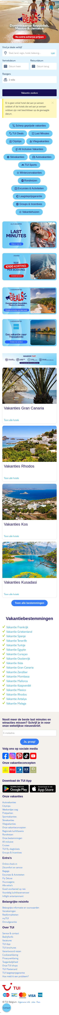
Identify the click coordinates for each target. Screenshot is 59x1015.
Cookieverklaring (10, 954)
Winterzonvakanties (29, 172)
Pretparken (7, 812)
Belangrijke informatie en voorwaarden (20, 907)
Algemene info (24, 1002)
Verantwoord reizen (11, 951)
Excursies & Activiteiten (29, 188)
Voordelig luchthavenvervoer (15, 892)
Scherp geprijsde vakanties (29, 125)
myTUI (5, 918)
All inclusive (7, 841)
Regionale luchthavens (13, 831)
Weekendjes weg (10, 809)
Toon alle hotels (11, 420)
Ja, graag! (30, 741)
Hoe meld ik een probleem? (15, 976)
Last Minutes (40, 133)
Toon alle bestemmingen (29, 603)
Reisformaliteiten (10, 914)
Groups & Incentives (29, 204)
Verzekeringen (9, 911)
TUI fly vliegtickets (11, 848)
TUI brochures (9, 947)
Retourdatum (36, 60)
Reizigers (6, 73)
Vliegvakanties (39, 141)
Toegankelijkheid (10, 961)
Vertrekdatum (9, 60)
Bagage (5, 871)
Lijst (53, 53)
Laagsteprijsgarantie (29, 196)
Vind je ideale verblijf (12, 47)
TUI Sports (29, 165)
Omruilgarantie (9, 921)
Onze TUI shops (10, 965)
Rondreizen (29, 180)
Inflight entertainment (12, 896)
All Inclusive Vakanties (29, 149)
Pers (38, 1002)
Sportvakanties (9, 816)
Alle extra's (7, 885)
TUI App (6, 943)
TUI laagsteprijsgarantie (13, 972)
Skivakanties (15, 157)
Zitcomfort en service (12, 867)
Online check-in (9, 863)
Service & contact (10, 933)
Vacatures (7, 940)
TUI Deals (16, 133)
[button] (6, 1007)
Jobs (33, 1002)
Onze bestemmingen (12, 838)
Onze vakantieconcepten (14, 827)
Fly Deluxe (7, 878)
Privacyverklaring (10, 958)
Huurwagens (8, 881)
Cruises (5, 845)
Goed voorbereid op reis (13, 888)
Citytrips (15, 141)
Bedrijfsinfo (7, 936)
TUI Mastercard (9, 969)
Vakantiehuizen (29, 212)
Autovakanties (41, 157)
